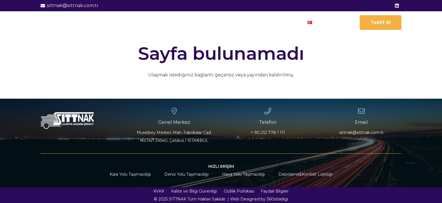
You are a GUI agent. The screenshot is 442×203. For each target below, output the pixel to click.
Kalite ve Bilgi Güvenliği (194, 191)
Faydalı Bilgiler (275, 191)
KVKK (158, 191)
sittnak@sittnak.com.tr (361, 132)
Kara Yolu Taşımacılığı (130, 174)
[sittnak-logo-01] (60, 22)
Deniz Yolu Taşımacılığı (186, 174)
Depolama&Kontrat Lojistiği (306, 174)
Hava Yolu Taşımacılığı (243, 174)
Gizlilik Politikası (239, 191)
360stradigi (277, 199)
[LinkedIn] (396, 5)
